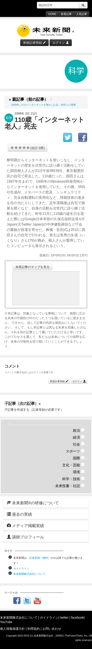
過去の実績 (19, 514)
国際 (79, 458)
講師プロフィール (25, 537)
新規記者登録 (34, 42)
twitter (64, 617)
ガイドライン (21, 568)
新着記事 (66, 14)
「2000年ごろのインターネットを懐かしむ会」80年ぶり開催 (42, 104)
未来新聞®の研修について (33, 502)
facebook (77, 617)
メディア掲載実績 (25, 525)
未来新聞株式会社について (29, 574)
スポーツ (75, 451)
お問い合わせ (51, 628)
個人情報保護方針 (12, 628)
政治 (79, 430)
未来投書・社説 (70, 486)
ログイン (60, 42)
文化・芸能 (73, 465)
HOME (52, 14)
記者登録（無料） (40, 557)
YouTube (6, 622)
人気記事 (81, 14)
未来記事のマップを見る (32, 267)
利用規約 (33, 628)
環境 (79, 472)
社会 (79, 444)
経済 (79, 437)
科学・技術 (73, 479)
